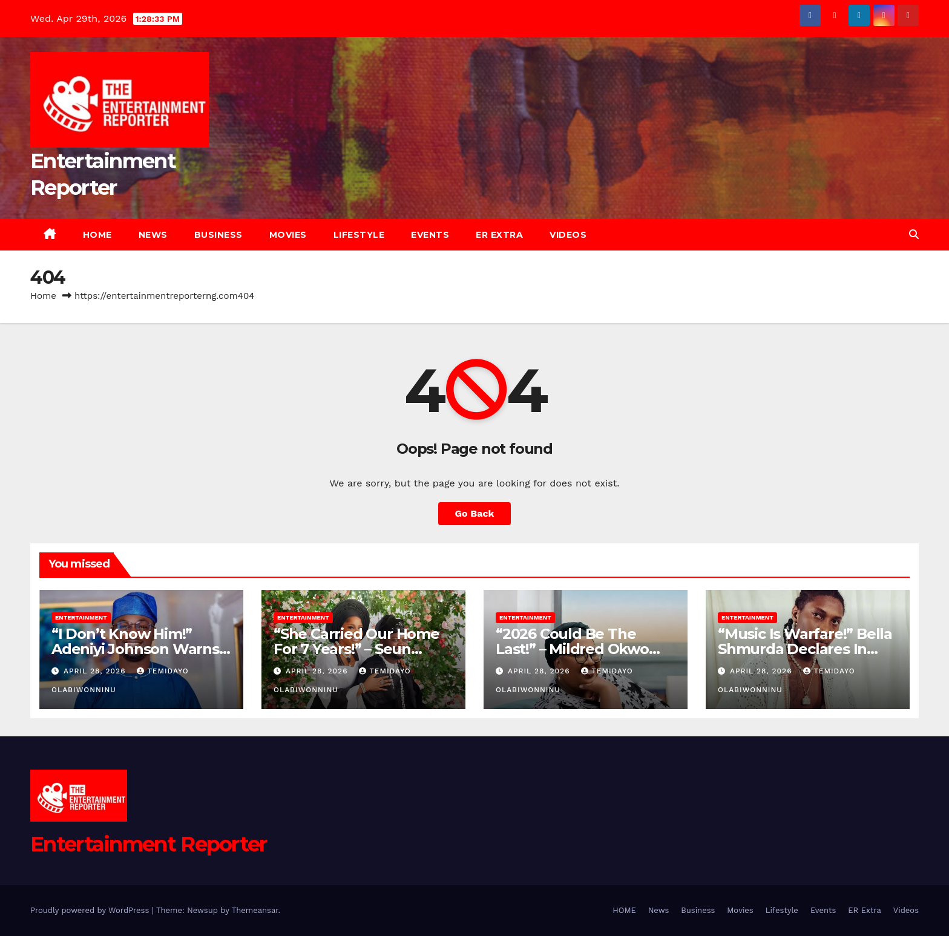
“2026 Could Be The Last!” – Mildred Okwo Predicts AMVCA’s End (574, 649)
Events (430, 234)
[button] (914, 234)
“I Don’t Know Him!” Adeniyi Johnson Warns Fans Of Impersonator (135, 649)
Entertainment (81, 617)
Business (218, 234)
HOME (97, 234)
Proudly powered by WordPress (91, 910)
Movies (288, 234)
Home (43, 295)
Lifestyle (359, 234)
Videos (568, 234)
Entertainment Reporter (148, 844)
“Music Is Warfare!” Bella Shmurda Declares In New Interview (805, 649)
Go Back (474, 513)
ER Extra (499, 234)
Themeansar (255, 910)
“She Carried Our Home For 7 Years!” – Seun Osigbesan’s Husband (356, 649)
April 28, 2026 (96, 671)
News (153, 234)
